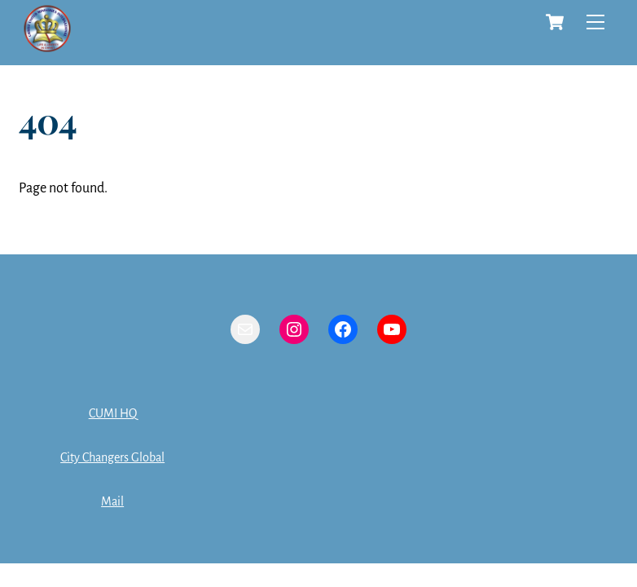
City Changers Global (112, 457)
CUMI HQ (113, 413)
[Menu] (595, 22)
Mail (112, 501)
